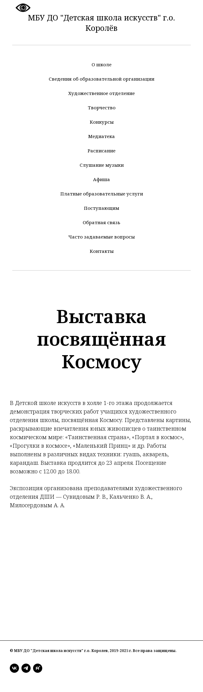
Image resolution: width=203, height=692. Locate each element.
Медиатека (101, 136)
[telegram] (26, 668)
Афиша (101, 179)
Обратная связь (101, 222)
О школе (101, 64)
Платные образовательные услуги (101, 194)
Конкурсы (102, 122)
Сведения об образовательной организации (101, 79)
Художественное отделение (101, 93)
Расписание (101, 151)
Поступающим (101, 208)
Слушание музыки (102, 165)
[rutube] (37, 668)
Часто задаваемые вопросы (101, 237)
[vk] (14, 668)
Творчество (101, 107)
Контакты (102, 251)
